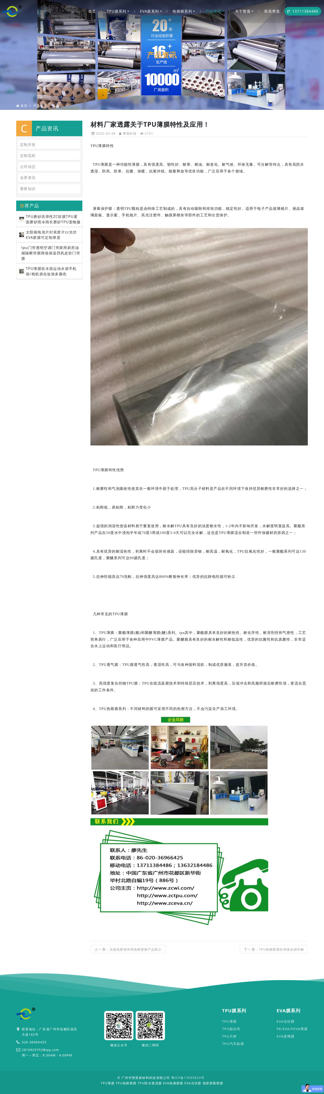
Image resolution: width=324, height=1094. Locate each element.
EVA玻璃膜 (286, 1036)
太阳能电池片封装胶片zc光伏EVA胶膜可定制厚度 (51, 235)
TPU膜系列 (116, 11)
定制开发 (28, 144)
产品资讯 (214, 11)
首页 (92, 11)
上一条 (128, 949)
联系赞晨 (272, 11)
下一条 (274, 949)
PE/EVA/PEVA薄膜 (292, 1028)
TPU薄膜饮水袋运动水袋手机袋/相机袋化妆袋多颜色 (51, 271)
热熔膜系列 (182, 11)
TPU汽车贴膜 (233, 1043)
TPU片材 (229, 1036)
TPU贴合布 (231, 1028)
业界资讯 (28, 177)
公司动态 (28, 166)
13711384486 (302, 11)
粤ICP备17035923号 (188, 1078)
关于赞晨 (243, 11)
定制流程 (28, 155)
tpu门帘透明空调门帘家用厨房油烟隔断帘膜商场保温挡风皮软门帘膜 (50, 253)
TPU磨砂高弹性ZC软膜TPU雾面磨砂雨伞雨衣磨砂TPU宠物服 (53, 219)
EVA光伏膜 (286, 1021)
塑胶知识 (28, 188)
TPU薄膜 (229, 1021)
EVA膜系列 (149, 11)
